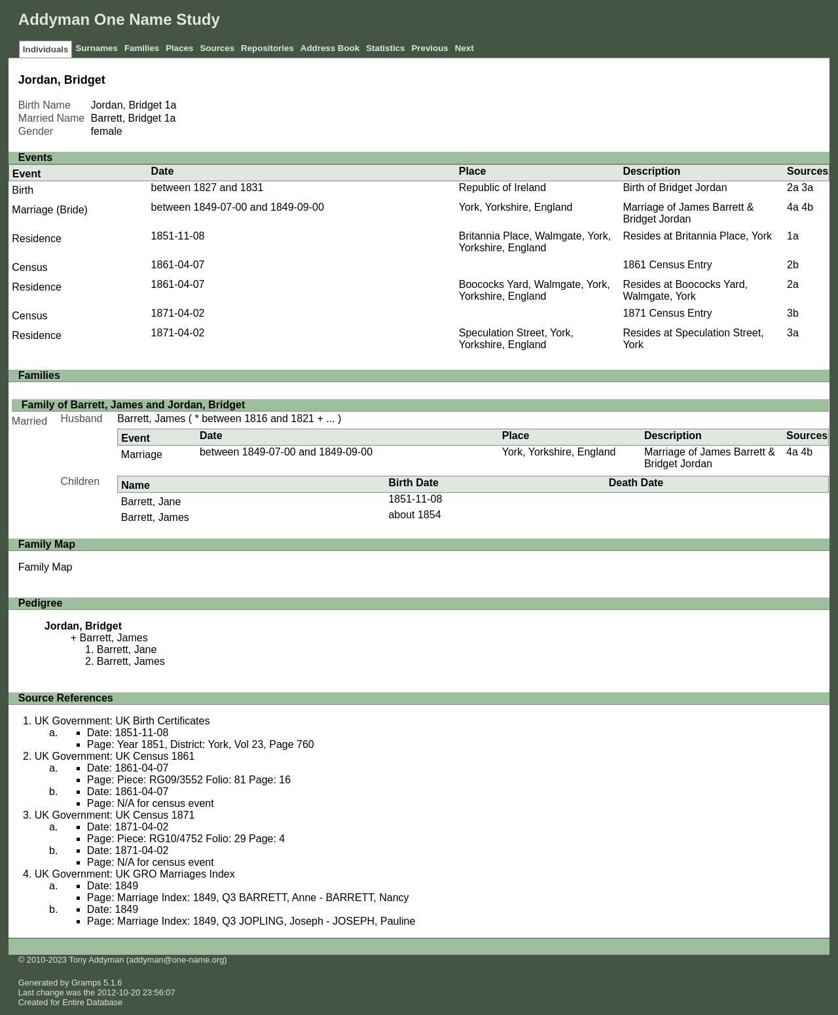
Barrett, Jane (151, 501)
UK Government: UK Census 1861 (115, 756)
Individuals (46, 49)
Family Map (45, 567)
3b (793, 313)
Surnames (96, 48)
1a (171, 105)
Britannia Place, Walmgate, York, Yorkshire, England (535, 241)
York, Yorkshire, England (516, 207)
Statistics (385, 48)
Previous (429, 48)
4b (807, 207)
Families (141, 48)
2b (793, 264)
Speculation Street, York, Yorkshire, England (516, 338)
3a (807, 187)
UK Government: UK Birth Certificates (122, 720)
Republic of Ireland (502, 187)
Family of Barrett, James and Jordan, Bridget (133, 404)
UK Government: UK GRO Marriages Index (135, 874)
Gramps (86, 983)
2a (793, 187)
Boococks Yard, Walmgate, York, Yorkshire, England (534, 290)
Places (179, 48)
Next (464, 48)
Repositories (267, 48)
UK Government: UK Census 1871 (115, 815)
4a (793, 207)
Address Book (330, 48)
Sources (217, 48)
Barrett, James (151, 418)
